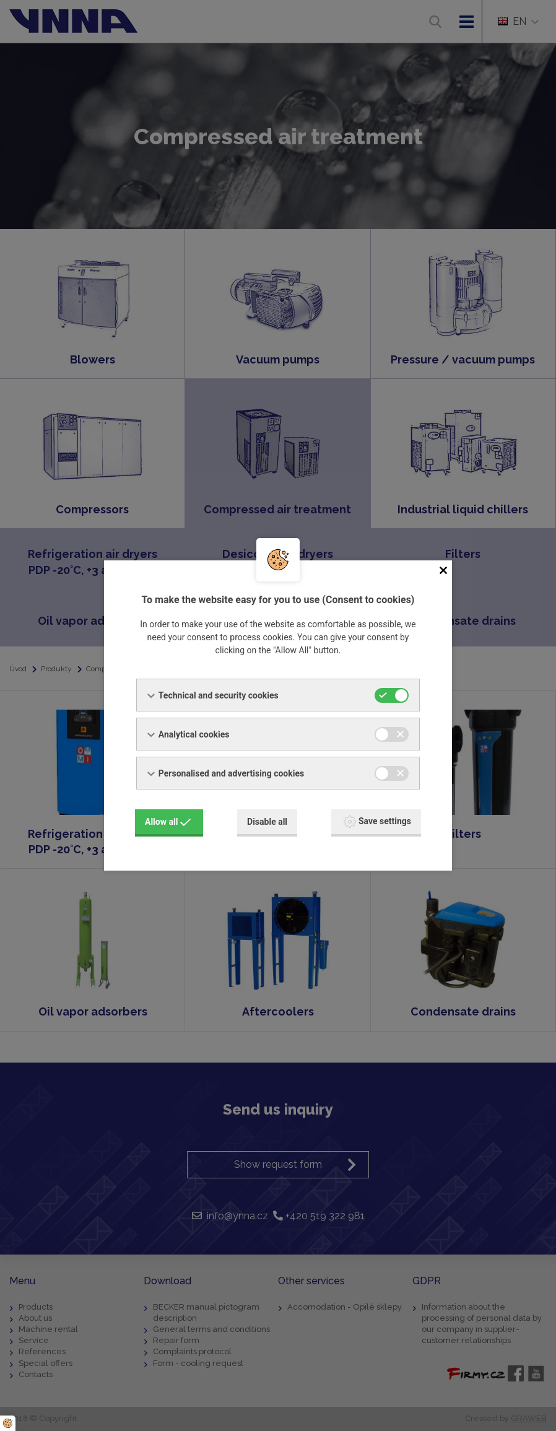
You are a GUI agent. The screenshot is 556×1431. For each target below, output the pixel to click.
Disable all (267, 822)
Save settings (377, 822)
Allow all (168, 822)
